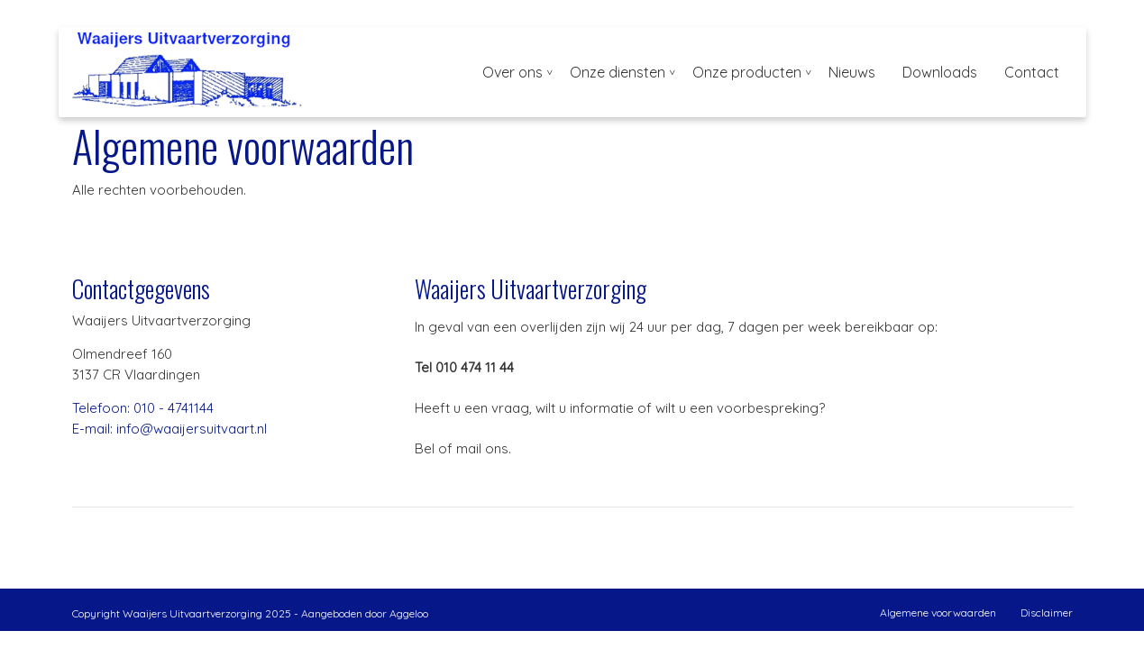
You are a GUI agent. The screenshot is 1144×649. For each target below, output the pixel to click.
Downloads (939, 72)
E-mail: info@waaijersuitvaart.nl (169, 428)
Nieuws (851, 72)
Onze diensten (617, 72)
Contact (1031, 72)
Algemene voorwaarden (938, 612)
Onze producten (746, 72)
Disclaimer (1046, 612)
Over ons (512, 72)
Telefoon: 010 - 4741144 (143, 407)
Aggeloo (408, 613)
